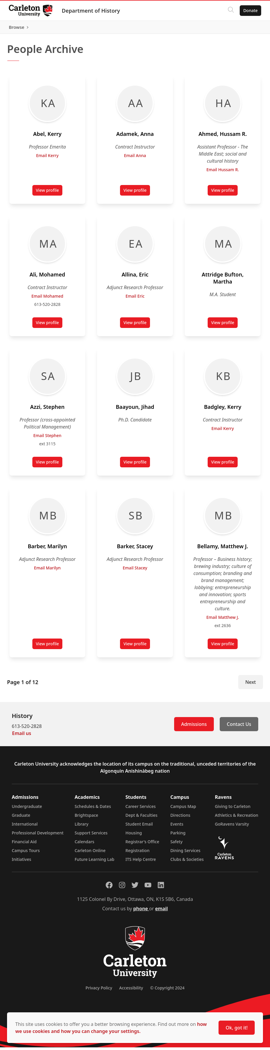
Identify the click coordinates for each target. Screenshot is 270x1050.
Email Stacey (135, 570)
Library (82, 826)
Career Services (141, 809)
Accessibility (131, 990)
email (161, 911)
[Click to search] (230, 10)
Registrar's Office (142, 844)
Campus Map (183, 809)
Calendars (84, 844)
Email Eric (135, 298)
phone (141, 911)
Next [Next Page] (250, 684)
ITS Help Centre (141, 862)
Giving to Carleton (233, 809)
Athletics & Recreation (236, 818)
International (25, 826)
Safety (176, 844)
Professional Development (38, 835)
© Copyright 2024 (167, 990)
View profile (49, 194)
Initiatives (21, 862)
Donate (250, 10)
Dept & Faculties (142, 818)
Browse (249, 28)
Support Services (91, 835)
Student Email (139, 826)
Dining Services (185, 853)
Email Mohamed (47, 298)
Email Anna (135, 158)
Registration (138, 853)
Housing (134, 835)
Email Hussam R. (222, 172)
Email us (21, 736)
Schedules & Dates (93, 809)
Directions (180, 818)
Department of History (91, 10)
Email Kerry (47, 158)
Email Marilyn (47, 570)
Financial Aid (24, 844)
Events (176, 826)
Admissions (194, 727)
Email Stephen (47, 438)
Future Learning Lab (94, 862)
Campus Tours (26, 853)
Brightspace (86, 818)
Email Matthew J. (222, 620)
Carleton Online (90, 853)
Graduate (21, 818)
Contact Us (239, 727)
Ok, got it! (237, 1027)
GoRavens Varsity (232, 826)
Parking (178, 835)
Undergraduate (27, 809)
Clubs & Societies (187, 862)
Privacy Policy (99, 990)
